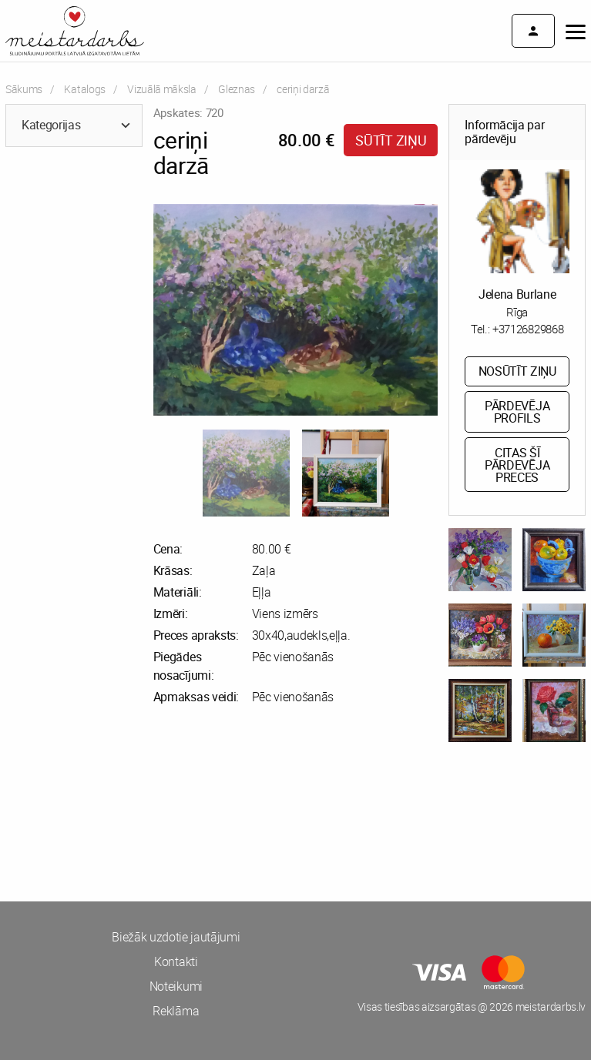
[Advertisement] (147, 824)
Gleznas (236, 89)
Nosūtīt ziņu (517, 371)
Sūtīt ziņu (390, 140)
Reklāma (176, 1010)
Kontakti (175, 961)
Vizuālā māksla (161, 89)
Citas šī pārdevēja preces (517, 465)
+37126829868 (527, 328)
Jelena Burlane (517, 294)
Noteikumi (176, 986)
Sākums (23, 89)
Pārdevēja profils (517, 411)
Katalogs (84, 89)
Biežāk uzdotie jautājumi (176, 936)
